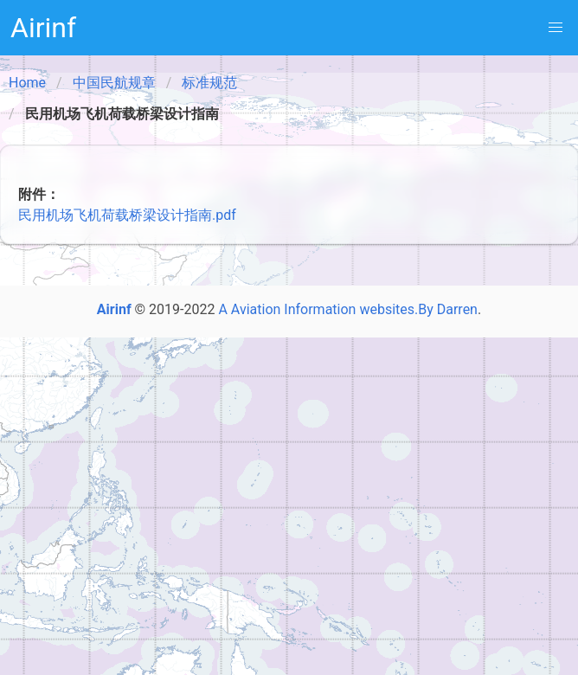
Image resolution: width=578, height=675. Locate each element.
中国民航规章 (114, 82)
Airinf (43, 27)
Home (27, 82)
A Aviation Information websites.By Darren (348, 309)
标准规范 (209, 82)
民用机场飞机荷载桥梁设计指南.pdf (127, 215)
